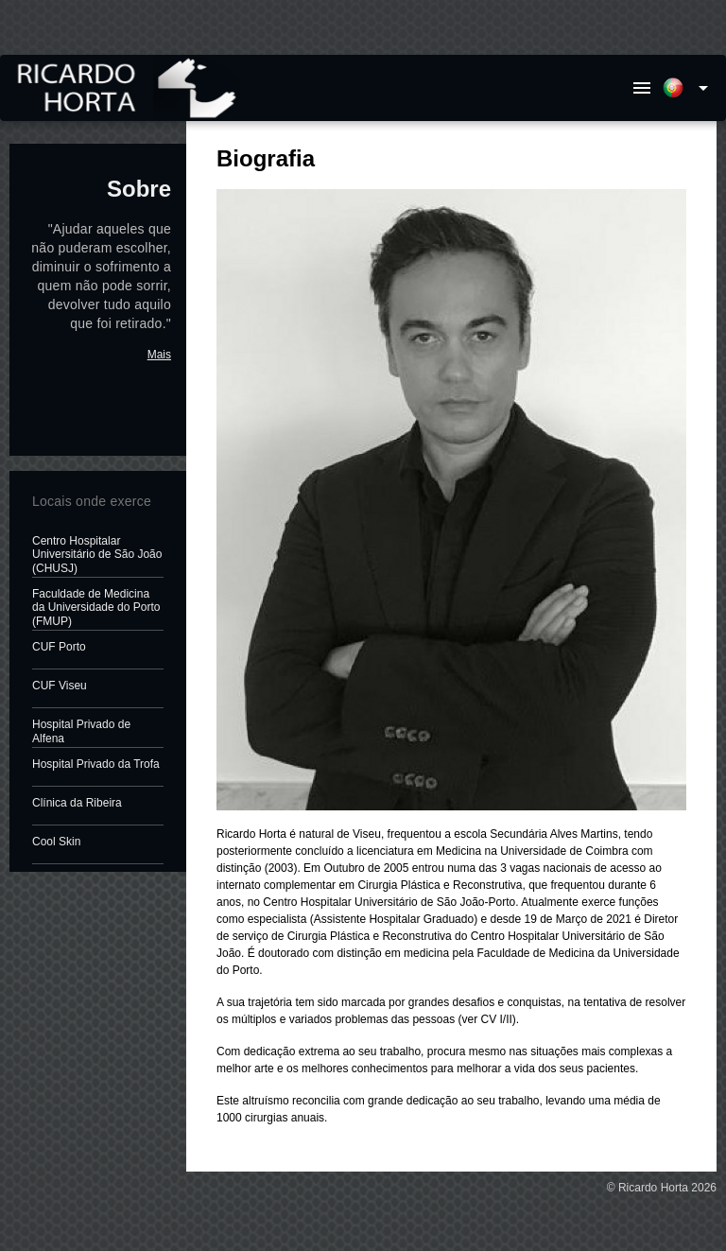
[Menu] (642, 88)
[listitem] (98, 554)
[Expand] (688, 88)
